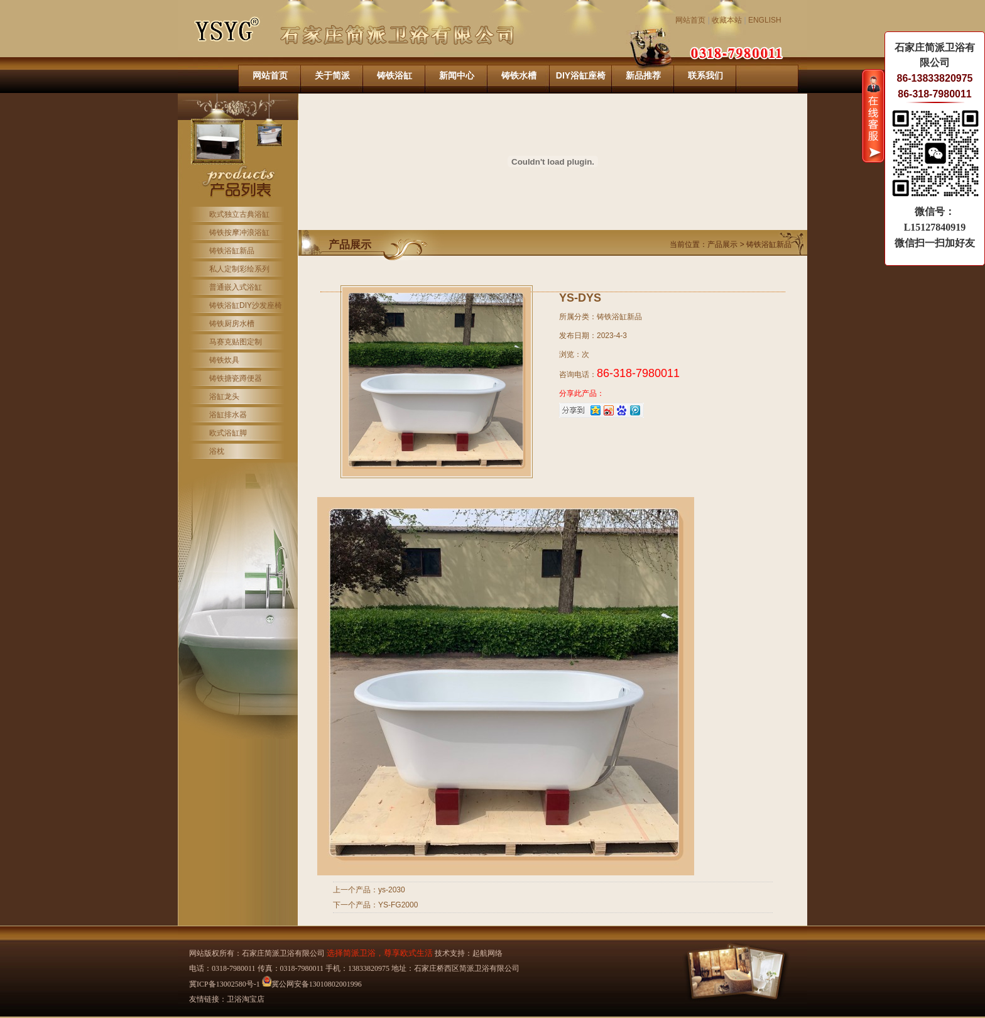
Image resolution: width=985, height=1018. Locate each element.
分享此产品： (581, 393)
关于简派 (332, 75)
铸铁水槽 (518, 75)
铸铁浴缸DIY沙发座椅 (245, 305)
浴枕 (216, 451)
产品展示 (723, 244)
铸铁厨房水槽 (231, 323)
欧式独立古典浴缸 (239, 214)
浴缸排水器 (228, 414)
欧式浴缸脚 (228, 433)
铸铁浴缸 (394, 75)
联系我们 (705, 75)
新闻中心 (456, 75)
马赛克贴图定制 (235, 341)
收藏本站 (727, 20)
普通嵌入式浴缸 (235, 287)
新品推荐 (643, 75)
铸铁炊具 (224, 360)
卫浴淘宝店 (245, 999)
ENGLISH (764, 20)
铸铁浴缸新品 (231, 250)
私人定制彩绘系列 (239, 269)
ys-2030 (391, 889)
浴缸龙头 (224, 396)
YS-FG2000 (398, 904)
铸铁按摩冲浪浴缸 (239, 232)
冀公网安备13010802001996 (312, 984)
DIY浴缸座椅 (581, 75)
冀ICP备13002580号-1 (224, 984)
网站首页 (690, 20)
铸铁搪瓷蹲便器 (235, 378)
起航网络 (487, 953)
